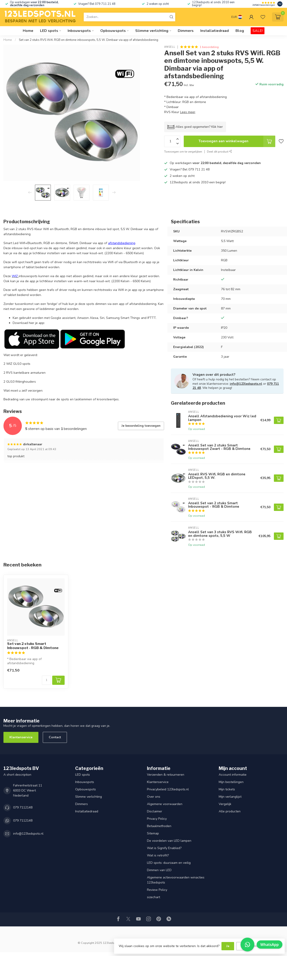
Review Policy (157, 890)
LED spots (49, 30)
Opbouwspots (113, 30)
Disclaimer (154, 811)
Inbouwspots (79, 30)
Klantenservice (20, 737)
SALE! (258, 30)
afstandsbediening (121, 243)
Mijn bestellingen (231, 782)
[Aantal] (46, 680)
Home (28, 30)
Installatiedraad (214, 30)
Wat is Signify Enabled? (164, 848)
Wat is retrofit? (158, 855)
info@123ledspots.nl (246, 384)
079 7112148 (22, 807)
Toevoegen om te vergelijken (183, 151)
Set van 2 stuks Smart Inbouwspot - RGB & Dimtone (33, 646)
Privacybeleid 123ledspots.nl (168, 789)
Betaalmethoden (159, 826)
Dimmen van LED (159, 870)
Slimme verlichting (151, 30)
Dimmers (186, 30)
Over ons (153, 796)
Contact (55, 737)
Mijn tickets (227, 789)
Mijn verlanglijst (230, 796)
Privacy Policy (157, 819)
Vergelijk (225, 804)
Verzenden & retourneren (165, 774)
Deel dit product (219, 151)
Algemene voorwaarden (164, 804)
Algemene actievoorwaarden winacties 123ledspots (175, 880)
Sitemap (153, 833)
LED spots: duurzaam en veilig (169, 863)
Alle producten (230, 811)
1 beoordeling (209, 47)
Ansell (169, 47)
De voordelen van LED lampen (169, 841)
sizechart (153, 897)
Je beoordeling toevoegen (141, 426)
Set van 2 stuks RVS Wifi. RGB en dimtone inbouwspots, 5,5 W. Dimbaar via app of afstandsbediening (88, 40)
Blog (239, 30)
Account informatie (233, 774)
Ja (227, 946)
